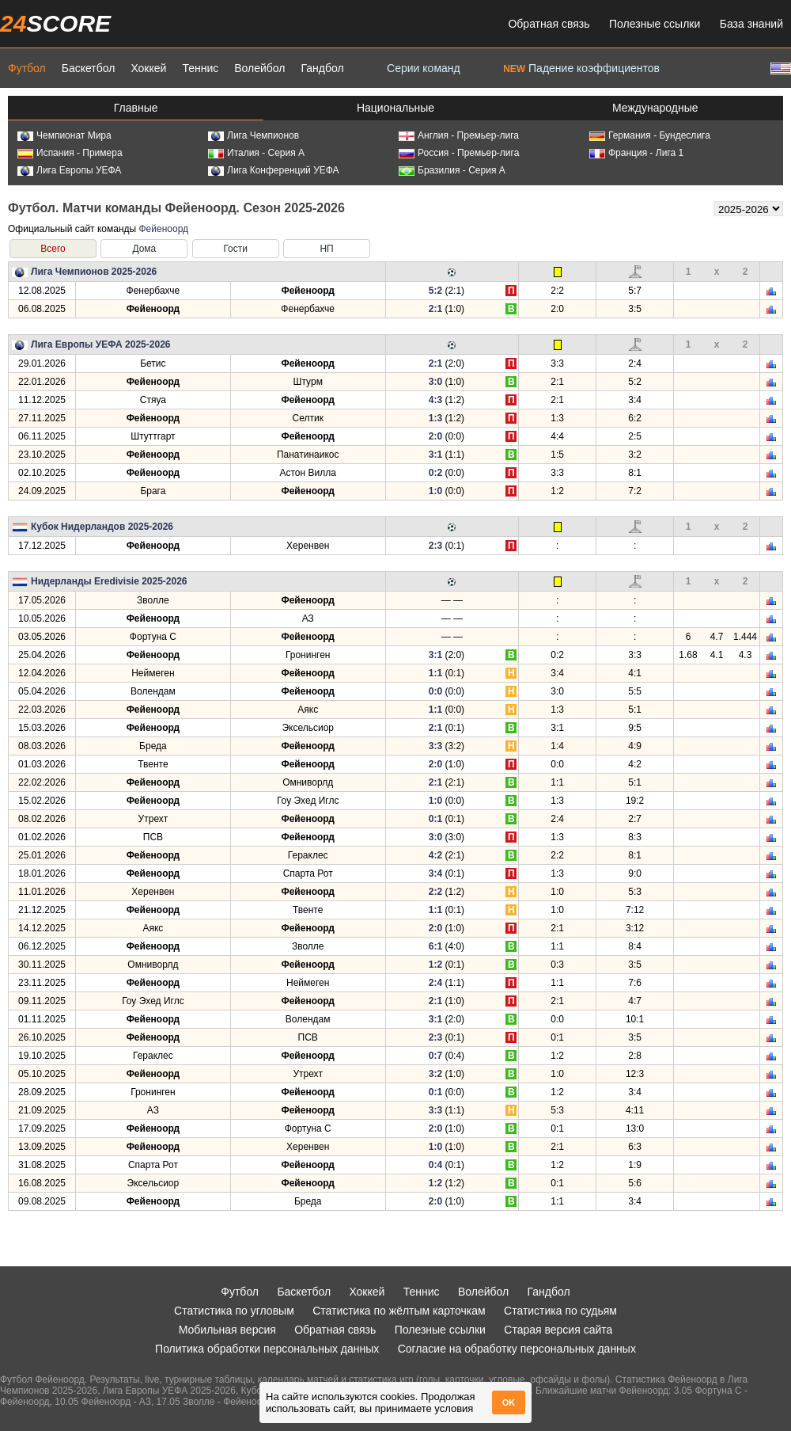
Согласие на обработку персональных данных (517, 1348)
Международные (655, 107)
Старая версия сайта (558, 1329)
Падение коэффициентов (581, 68)
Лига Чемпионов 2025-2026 (94, 271)
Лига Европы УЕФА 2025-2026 (100, 344)
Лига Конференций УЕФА (273, 170)
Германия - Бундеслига (649, 135)
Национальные (395, 107)
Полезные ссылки (654, 23)
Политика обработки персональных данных (267, 1348)
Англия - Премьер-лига (459, 135)
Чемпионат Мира (64, 135)
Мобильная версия (227, 1329)
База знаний (751, 23)
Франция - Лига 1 (636, 152)
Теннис (200, 68)
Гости (235, 248)
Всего (52, 248)
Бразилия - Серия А (452, 170)
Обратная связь (548, 23)
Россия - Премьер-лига (459, 152)
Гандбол (322, 68)
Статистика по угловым (234, 1310)
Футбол (27, 68)
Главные (136, 107)
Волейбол (259, 68)
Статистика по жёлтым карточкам (399, 1310)
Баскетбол (88, 68)
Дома (144, 248)
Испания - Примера (70, 152)
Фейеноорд (163, 228)
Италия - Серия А (256, 152)
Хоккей (148, 68)
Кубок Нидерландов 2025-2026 (102, 526)
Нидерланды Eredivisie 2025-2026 (109, 581)
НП (326, 248)
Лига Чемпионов (253, 135)
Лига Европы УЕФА (69, 170)
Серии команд (423, 68)
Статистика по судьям (560, 1310)
